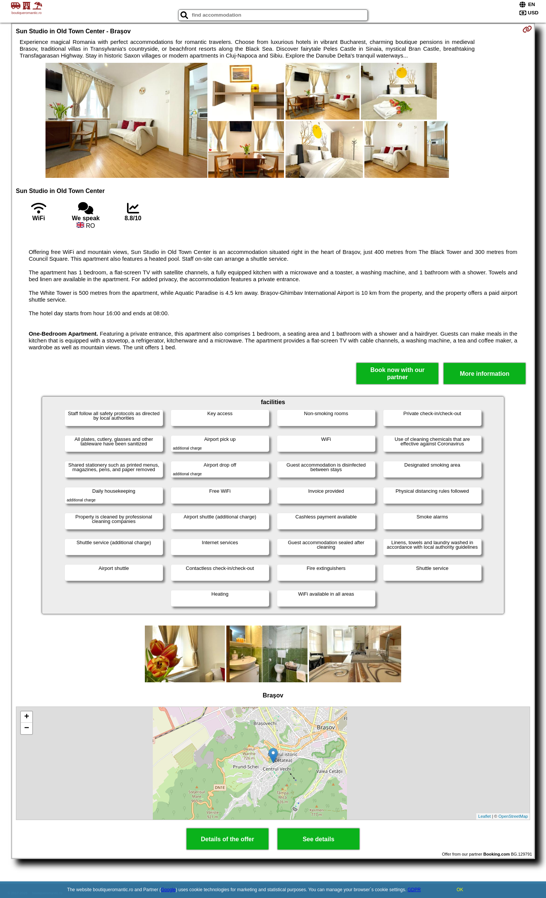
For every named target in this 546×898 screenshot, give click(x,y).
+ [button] (26, 717)
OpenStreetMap (513, 816)
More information (485, 373)
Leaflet (484, 816)
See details (318, 839)
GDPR (414, 889)
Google (168, 889)
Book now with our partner (397, 373)
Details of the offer (227, 839)
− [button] (26, 728)
